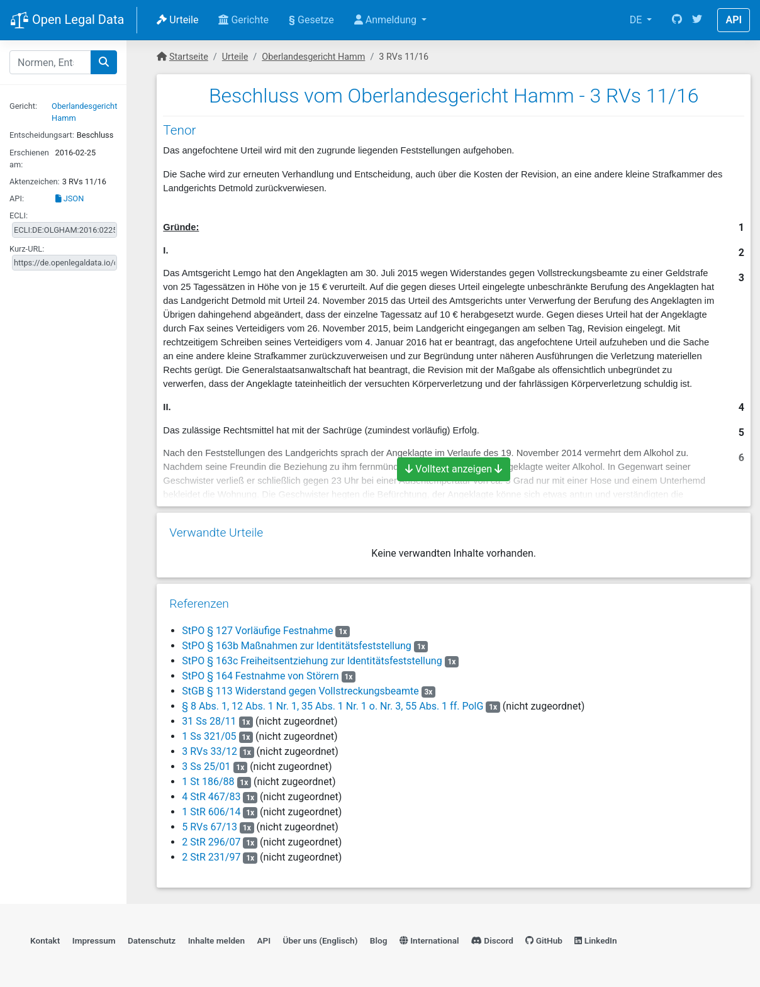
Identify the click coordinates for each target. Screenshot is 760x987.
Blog (379, 940)
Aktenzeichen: (34, 181)
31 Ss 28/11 (209, 721)
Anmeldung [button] (386, 20)
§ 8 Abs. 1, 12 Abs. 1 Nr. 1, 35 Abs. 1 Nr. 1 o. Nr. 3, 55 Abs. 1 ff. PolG (332, 706)
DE (637, 20)
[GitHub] (677, 20)
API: (16, 198)
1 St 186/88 (208, 782)
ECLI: (18, 215)
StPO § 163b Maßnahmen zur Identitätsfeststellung (296, 646)
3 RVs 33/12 (209, 751)
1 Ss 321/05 (209, 736)
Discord (492, 940)
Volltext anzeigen (453, 469)
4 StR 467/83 (211, 797)
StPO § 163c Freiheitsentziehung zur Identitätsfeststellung (312, 661)
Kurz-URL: (26, 249)
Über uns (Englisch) (320, 940)
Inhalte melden (216, 940)
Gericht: (23, 106)
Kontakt (45, 940)
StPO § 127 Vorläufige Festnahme (257, 631)
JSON (69, 198)
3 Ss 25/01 (206, 766)
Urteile (177, 20)
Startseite (188, 57)
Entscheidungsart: (41, 135)
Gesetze (311, 20)
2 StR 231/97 (211, 857)
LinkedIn (595, 940)
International (429, 940)
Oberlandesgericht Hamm (313, 57)
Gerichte (243, 20)
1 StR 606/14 (211, 812)
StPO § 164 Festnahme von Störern (260, 676)
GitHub (543, 940)
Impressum (94, 940)
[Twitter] (697, 20)
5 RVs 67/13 (209, 827)
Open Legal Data (67, 20)
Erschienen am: (29, 158)
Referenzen (199, 603)
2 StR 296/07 (211, 842)
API (733, 20)
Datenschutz (152, 940)
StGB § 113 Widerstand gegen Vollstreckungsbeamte (300, 691)
